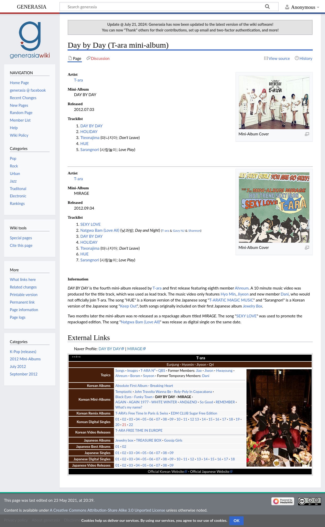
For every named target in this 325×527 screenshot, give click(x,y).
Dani (285, 294)
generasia (31, 6)
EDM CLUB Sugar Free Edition (194, 413)
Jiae (199, 370)
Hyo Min (228, 294)
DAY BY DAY (91, 125)
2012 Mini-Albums (25, 359)
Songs (119, 370)
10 (178, 419)
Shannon (194, 231)
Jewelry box (124, 440)
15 (210, 419)
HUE (84, 143)
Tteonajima (89, 137)
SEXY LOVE (90, 224)
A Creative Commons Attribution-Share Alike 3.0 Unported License (107, 510)
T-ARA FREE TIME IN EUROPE (138, 430)
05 (144, 419)
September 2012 (24, 374)
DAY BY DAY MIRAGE (173, 397)
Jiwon (208, 370)
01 (117, 419)
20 (117, 425)
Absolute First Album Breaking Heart (144, 386)
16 (217, 419)
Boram (135, 376)
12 (192, 419)
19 (238, 419)
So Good (206, 402)
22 (131, 425)
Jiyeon (243, 294)
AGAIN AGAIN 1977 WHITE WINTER (146, 402)
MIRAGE (134, 348)
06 (151, 419)
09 (172, 419)
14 (204, 419)
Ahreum (242, 288)
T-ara (78, 80)
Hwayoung (224, 370)
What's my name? (128, 407)
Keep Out (128, 306)
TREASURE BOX (148, 440)
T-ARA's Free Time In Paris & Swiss (141, 413)
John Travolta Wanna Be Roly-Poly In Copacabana (173, 392)
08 (165, 419)
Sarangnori (89, 149)
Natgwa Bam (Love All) (99, 230)
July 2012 (18, 366)
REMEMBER (225, 402)
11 (185, 419)
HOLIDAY (89, 131)
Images (132, 370)
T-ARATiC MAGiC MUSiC (231, 300)
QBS (161, 370)
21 (124, 425)
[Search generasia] (169, 6)
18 (231, 419)
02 (124, 419)
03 (131, 419)
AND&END (188, 402)
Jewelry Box (252, 306)
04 (138, 419)
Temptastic (123, 392)
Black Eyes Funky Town (133, 397)
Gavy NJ (179, 231)
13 (197, 419)
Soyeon (148, 376)
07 (158, 419)
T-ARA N (148, 370)
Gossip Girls (173, 440)
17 (224, 419)
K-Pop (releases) (23, 351)
